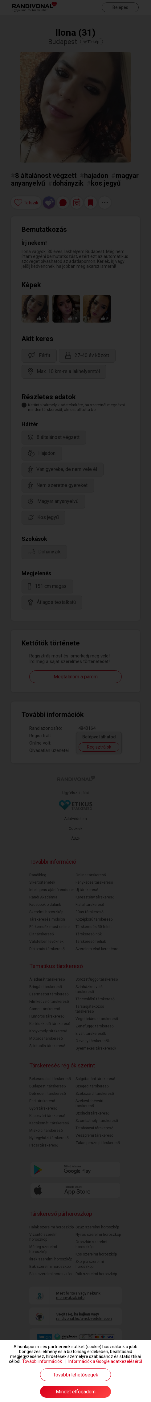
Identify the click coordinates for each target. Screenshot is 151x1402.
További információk (42, 1361)
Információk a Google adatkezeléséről (105, 1361)
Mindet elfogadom (76, 1392)
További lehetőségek (75, 1375)
